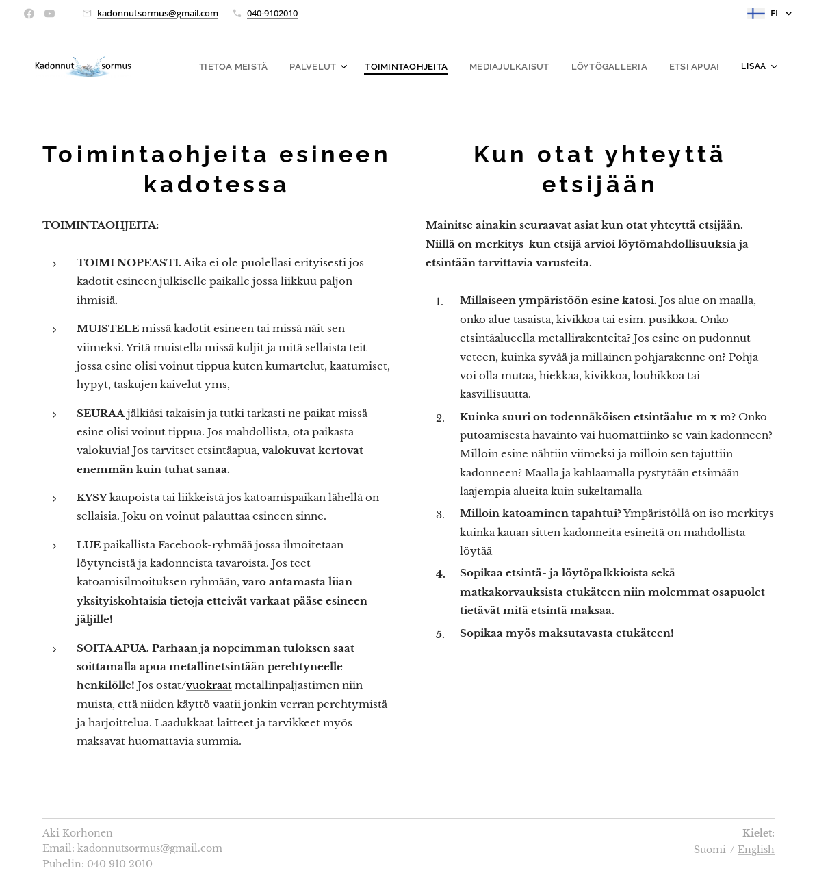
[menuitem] (257, 66)
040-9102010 (272, 13)
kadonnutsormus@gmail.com (157, 13)
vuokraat (209, 684)
